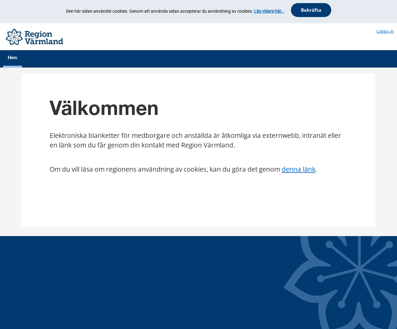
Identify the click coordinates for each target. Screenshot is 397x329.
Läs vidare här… (269, 11)
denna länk (298, 169)
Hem (12, 58)
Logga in (385, 31)
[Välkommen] (34, 36)
